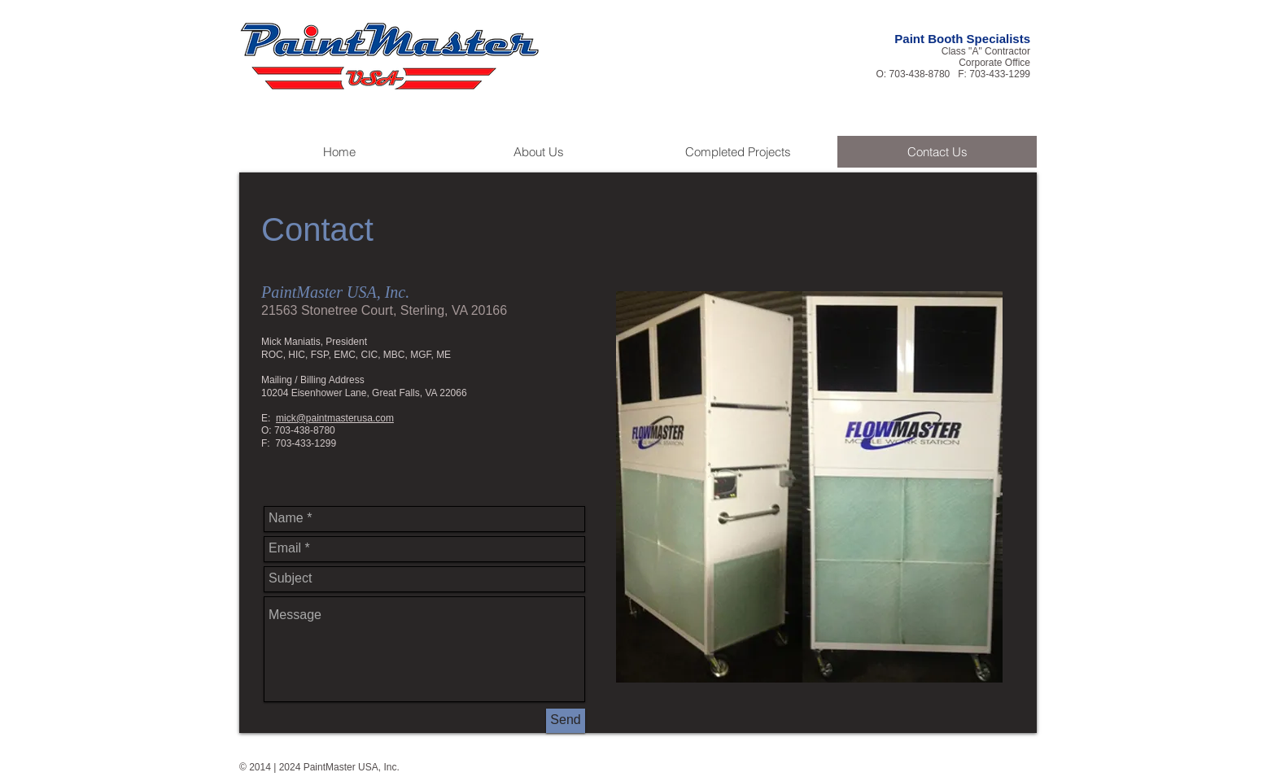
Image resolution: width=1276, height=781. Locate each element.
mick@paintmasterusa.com (335, 418)
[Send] (565, 721)
